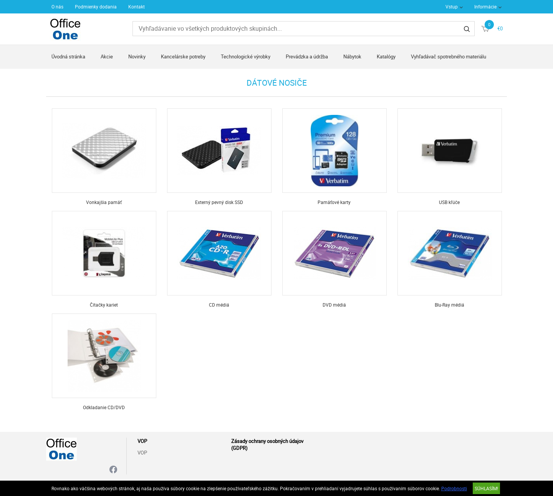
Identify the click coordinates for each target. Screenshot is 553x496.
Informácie (485, 6)
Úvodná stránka (68, 56)
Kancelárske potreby (183, 56)
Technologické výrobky (245, 56)
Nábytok (352, 56)
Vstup (451, 6)
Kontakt (136, 6)
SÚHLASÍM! (486, 488)
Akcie (107, 56)
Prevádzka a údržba (307, 56)
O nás (57, 6)
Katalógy (386, 56)
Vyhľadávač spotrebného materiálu (448, 56)
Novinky (137, 56)
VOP (142, 452)
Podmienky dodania (96, 6)
